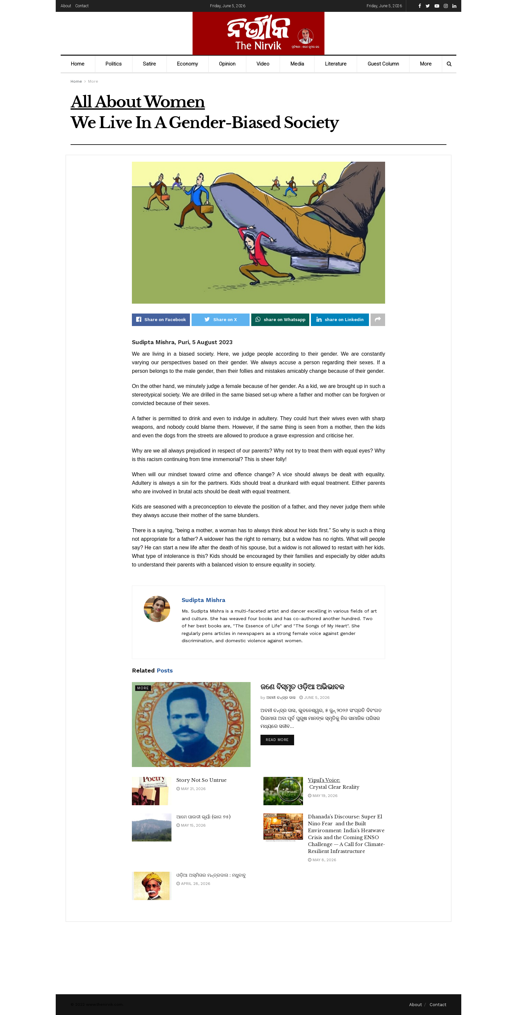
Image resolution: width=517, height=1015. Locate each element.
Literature (336, 64)
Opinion (227, 64)
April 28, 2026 (193, 883)
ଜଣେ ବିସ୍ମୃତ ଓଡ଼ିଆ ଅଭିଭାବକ (302, 687)
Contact (82, 6)
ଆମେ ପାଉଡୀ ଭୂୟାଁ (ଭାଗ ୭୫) (203, 817)
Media (297, 64)
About (66, 6)
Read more (277, 740)
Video (263, 64)
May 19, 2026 (323, 795)
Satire (149, 64)
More (426, 64)
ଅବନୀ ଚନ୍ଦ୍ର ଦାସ (280, 697)
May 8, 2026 (322, 860)
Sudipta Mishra (203, 599)
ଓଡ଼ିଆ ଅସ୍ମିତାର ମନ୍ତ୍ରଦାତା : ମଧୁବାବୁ (211, 875)
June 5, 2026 (314, 697)
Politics (114, 64)
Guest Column (383, 64)
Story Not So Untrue (201, 780)
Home (77, 64)
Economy (187, 64)
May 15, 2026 (191, 825)
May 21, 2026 (191, 788)
